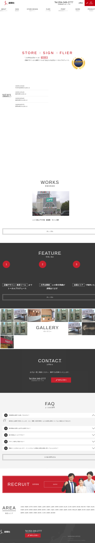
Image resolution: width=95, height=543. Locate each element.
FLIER (48, 10)
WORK (77, 10)
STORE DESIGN (32, 10)
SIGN (17, 10)
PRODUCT (91, 10)
